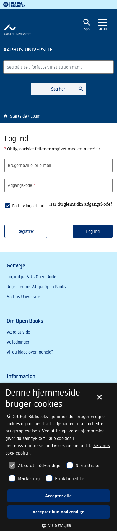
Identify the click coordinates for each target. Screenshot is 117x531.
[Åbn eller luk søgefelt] (87, 25)
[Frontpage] (39, 49)
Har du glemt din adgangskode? (81, 204)
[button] (58, 525)
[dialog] (58, 457)
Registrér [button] (25, 231)
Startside (15, 116)
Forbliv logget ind (28, 205)
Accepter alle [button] (58, 495)
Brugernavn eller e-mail (31, 165)
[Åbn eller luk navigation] (102, 25)
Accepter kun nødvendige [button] (58, 511)
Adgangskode (21, 185)
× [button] (99, 399)
